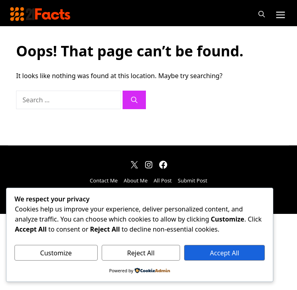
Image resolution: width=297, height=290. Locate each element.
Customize (56, 253)
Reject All (140, 253)
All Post (163, 180)
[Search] (134, 100)
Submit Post (192, 180)
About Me (135, 180)
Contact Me (104, 180)
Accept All (224, 253)
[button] (261, 14)
